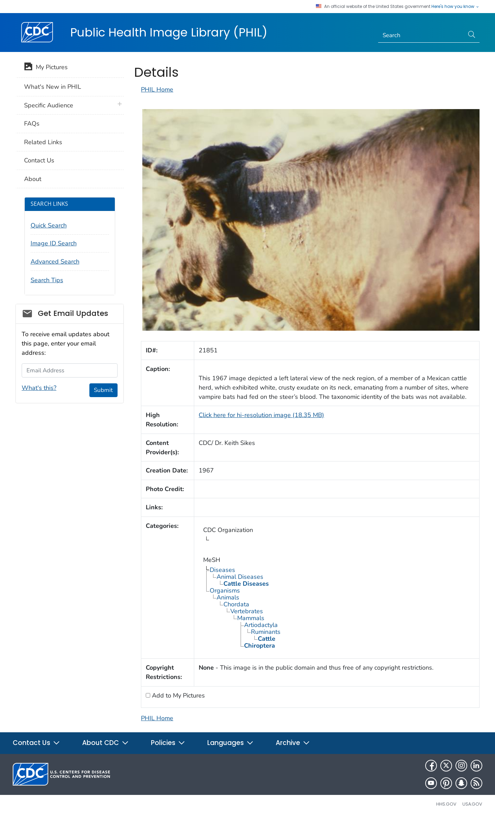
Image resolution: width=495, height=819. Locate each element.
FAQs (32, 123)
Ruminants (265, 632)
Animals (228, 597)
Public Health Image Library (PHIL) (168, 32)
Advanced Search (55, 261)
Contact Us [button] (36, 742)
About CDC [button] (105, 742)
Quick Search (49, 225)
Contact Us (39, 160)
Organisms (225, 590)
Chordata (236, 604)
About (32, 179)
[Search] (421, 35)
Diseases (222, 570)
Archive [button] (293, 742)
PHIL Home (157, 89)
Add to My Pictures (177, 695)
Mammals (250, 618)
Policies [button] (168, 742)
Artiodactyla (261, 625)
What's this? (39, 388)
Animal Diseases (240, 577)
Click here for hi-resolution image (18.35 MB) (261, 415)
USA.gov (472, 804)
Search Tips (47, 280)
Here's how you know (455, 6)
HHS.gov (446, 804)
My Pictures (46, 67)
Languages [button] (230, 742)
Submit (103, 390)
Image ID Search (54, 243)
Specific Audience (48, 105)
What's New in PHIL (52, 87)
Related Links (43, 142)
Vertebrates (246, 611)
